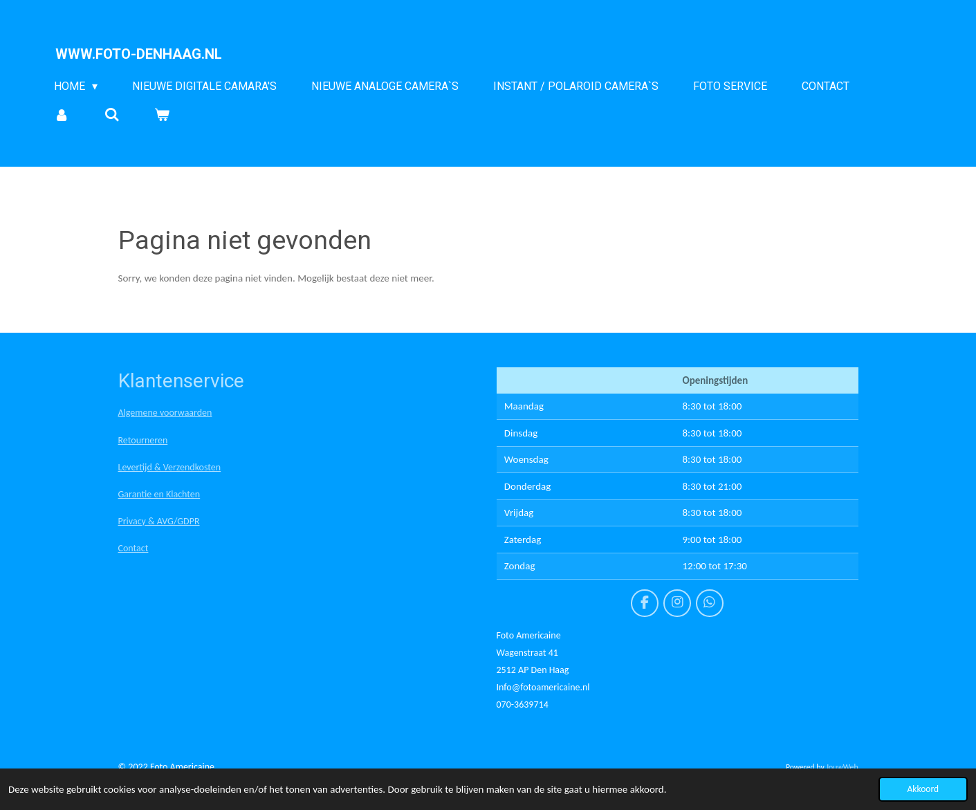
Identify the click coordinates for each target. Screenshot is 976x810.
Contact (133, 548)
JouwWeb (842, 767)
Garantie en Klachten (159, 494)
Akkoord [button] (923, 789)
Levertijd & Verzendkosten (169, 467)
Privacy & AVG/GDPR (159, 521)
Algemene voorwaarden (165, 412)
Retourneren (143, 440)
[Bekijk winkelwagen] (161, 114)
